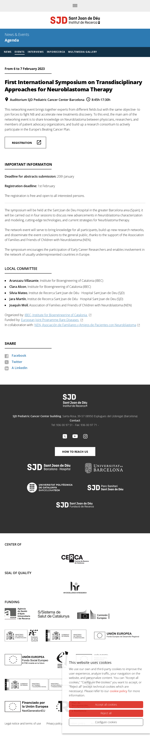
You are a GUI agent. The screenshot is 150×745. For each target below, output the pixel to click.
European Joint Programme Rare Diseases (50, 320)
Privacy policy (54, 723)
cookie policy (118, 691)
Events (20, 51)
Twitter (17, 362)
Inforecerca (56, 51)
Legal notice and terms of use (23, 723)
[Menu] (75, 6)
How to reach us (75, 451)
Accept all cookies (106, 704)
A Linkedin (19, 368)
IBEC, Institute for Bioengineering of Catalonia (56, 315)
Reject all (106, 713)
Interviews (36, 51)
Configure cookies (106, 722)
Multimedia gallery (82, 51)
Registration (22, 143)
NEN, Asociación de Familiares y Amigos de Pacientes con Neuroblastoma (85, 325)
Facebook (19, 355)
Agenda (12, 40)
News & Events (17, 34)
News (8, 51)
